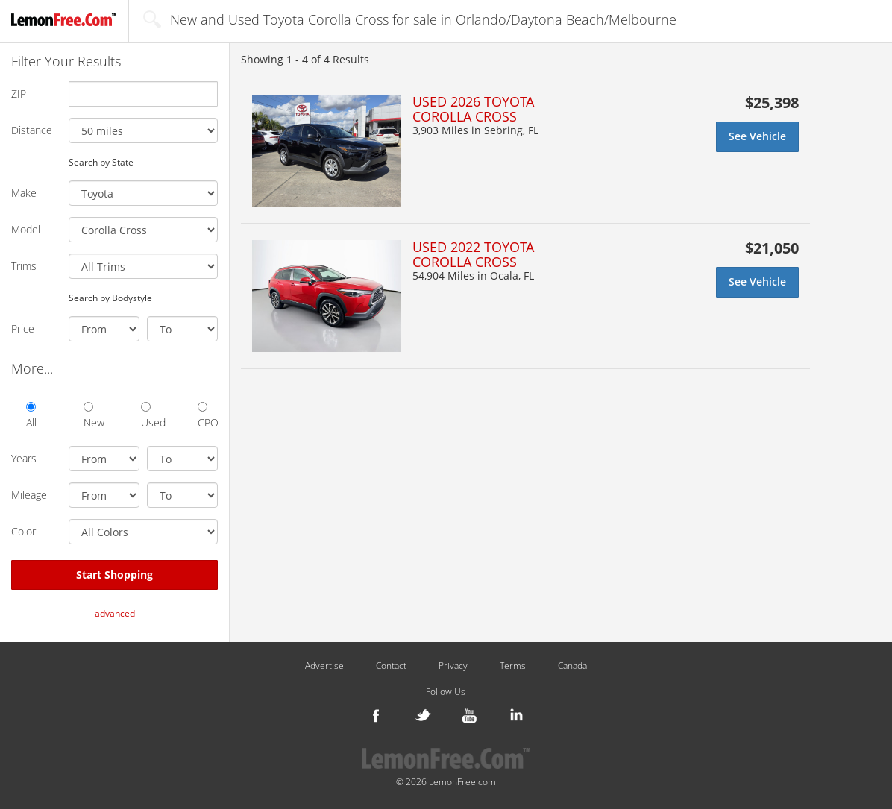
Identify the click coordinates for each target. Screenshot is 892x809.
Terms (513, 666)
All (31, 415)
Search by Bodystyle (110, 297)
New (94, 415)
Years (24, 458)
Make (24, 193)
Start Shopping (114, 574)
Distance (31, 130)
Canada (572, 666)
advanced (115, 613)
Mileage (29, 495)
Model (25, 229)
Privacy (453, 666)
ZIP (18, 93)
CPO (208, 415)
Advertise (324, 666)
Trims (24, 266)
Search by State (101, 162)
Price (22, 328)
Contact (391, 666)
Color (23, 531)
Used (151, 415)
